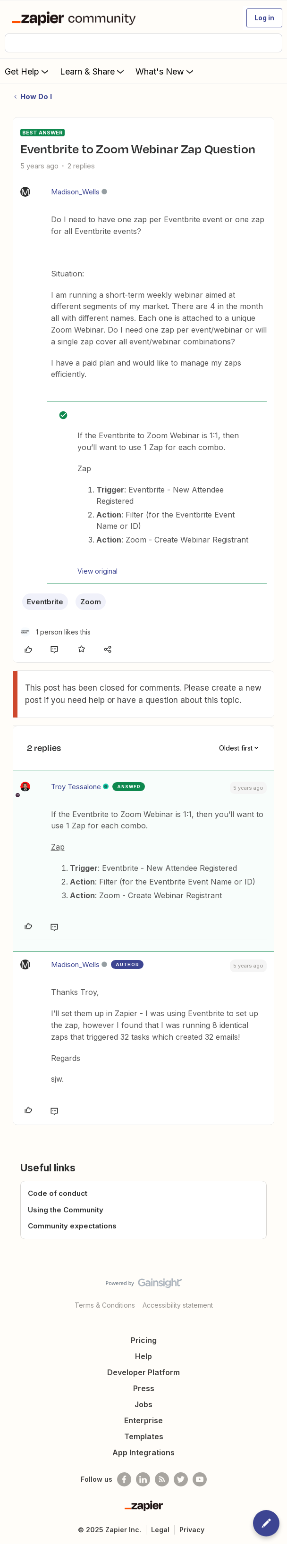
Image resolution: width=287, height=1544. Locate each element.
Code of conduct (57, 1193)
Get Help (28, 71)
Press (143, 1388)
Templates (143, 1436)
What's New (165, 71)
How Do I (36, 96)
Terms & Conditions (105, 1305)
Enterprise (143, 1420)
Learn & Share (93, 71)
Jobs (143, 1404)
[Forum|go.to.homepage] (75, 17)
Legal (160, 1530)
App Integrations (143, 1452)
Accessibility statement (178, 1305)
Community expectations (72, 1225)
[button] (264, 17)
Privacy (191, 1530)
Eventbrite (45, 601)
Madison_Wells (75, 191)
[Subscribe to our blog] (162, 1479)
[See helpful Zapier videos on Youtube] (200, 1479)
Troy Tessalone (76, 786)
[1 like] (55, 632)
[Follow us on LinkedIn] (143, 1479)
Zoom (90, 601)
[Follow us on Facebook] (124, 1479)
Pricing (144, 1340)
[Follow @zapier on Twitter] (181, 1479)
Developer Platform (143, 1372)
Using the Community (65, 1209)
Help (143, 1356)
